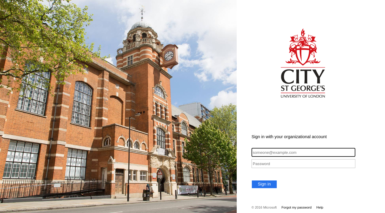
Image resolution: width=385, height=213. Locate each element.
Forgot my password (296, 207)
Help (319, 207)
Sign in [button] (264, 184)
